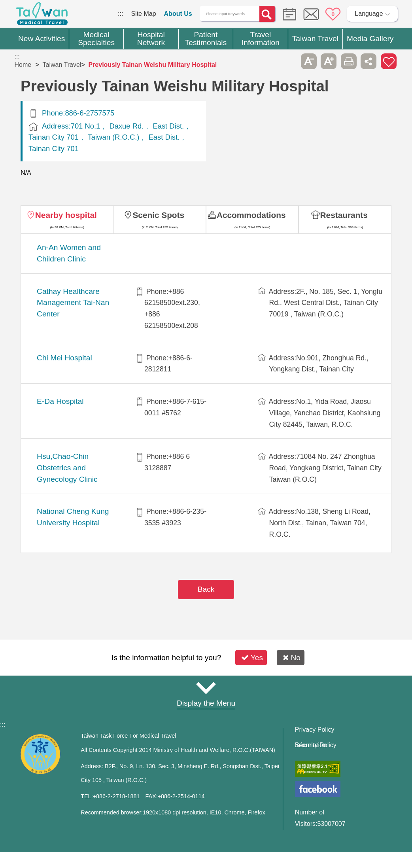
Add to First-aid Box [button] (389, 61)
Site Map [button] (206, 688)
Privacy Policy (315, 730)
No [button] (291, 657)
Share (368, 61)
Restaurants (344, 215)
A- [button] (309, 61)
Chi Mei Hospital (64, 358)
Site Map (143, 13)
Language (369, 13)
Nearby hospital (66, 215)
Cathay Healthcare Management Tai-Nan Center (73, 302)
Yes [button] (252, 657)
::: (120, 13)
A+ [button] (328, 61)
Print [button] (349, 61)
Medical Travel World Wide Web (42, 16)
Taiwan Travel (62, 64)
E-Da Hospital (60, 401)
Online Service (311, 14)
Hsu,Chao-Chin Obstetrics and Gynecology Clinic (67, 467)
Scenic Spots (158, 215)
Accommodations (251, 215)
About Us (178, 13)
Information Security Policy (315, 745)
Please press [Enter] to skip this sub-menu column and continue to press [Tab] (289, 61)
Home (22, 64)
